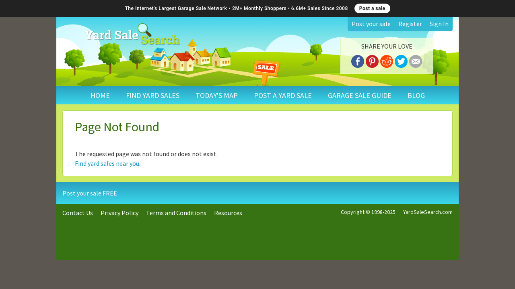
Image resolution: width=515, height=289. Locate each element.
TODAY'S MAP (217, 95)
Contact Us (77, 213)
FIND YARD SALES (152, 95)
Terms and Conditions (176, 213)
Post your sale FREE (89, 193)
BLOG (416, 95)
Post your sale (371, 24)
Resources (228, 213)
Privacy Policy (119, 213)
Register (410, 24)
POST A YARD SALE (283, 95)
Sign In (439, 24)
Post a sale (372, 8)
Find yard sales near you (107, 163)
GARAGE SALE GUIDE (359, 95)
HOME (100, 95)
